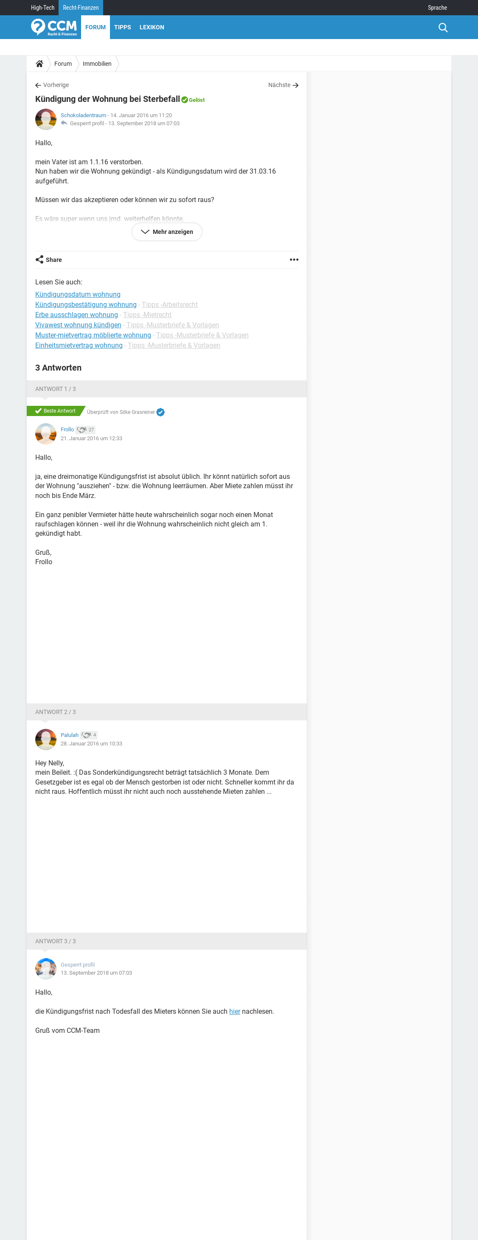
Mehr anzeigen (172, 231)
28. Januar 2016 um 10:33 (91, 743)
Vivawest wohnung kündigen (78, 325)
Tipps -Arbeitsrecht (170, 305)
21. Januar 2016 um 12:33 (91, 438)
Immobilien (97, 63)
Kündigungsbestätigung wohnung (86, 305)
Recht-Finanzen (80, 7)
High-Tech (42, 7)
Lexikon (152, 27)
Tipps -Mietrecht (147, 315)
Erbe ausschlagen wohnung (76, 315)
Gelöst (197, 100)
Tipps (122, 27)
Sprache (437, 7)
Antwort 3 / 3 (55, 941)
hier (234, 1011)
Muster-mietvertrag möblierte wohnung (93, 335)
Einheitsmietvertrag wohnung (79, 345)
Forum (95, 27)
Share (54, 259)
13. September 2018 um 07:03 (144, 123)
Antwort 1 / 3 (55, 388)
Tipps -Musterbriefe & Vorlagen (173, 325)
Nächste (279, 85)
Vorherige (56, 85)
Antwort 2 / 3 (55, 712)
